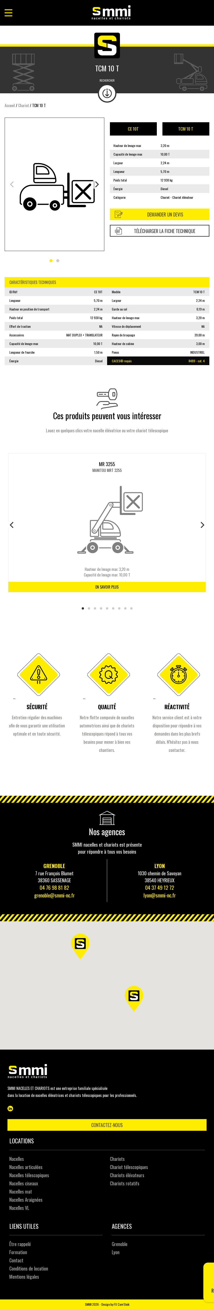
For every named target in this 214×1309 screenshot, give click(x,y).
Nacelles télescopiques (29, 1175)
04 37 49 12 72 (159, 887)
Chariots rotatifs (124, 1183)
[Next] (96, 184)
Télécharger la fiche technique (155, 230)
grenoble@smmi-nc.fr (54, 895)
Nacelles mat (20, 1191)
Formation (18, 1252)
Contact (16, 1260)
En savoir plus (107, 587)
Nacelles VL (19, 1207)
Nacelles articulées (25, 1166)
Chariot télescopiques (129, 1166)
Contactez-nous (107, 1124)
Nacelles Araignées (25, 1199)
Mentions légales (24, 1276)
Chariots (117, 1158)
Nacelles (16, 1158)
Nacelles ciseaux (23, 1183)
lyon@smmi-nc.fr (160, 895)
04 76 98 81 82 (54, 887)
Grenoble (119, 1243)
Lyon (115, 1252)
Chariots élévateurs (127, 1175)
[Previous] (12, 525)
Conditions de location (28, 1268)
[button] (137, 1002)
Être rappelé (20, 1243)
